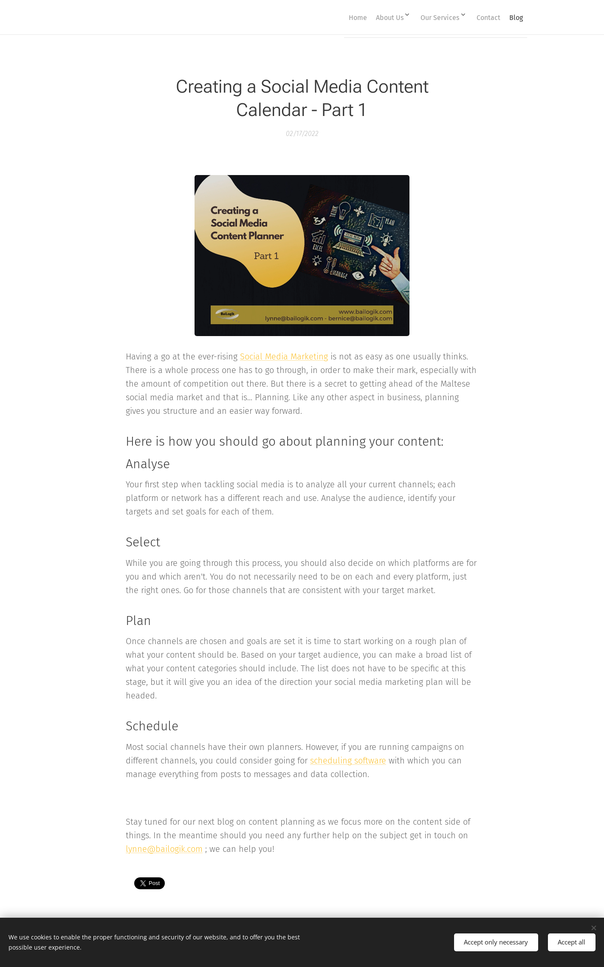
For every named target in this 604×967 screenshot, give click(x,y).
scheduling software (348, 760)
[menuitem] (333, 17)
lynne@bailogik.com (164, 848)
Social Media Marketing (284, 356)
